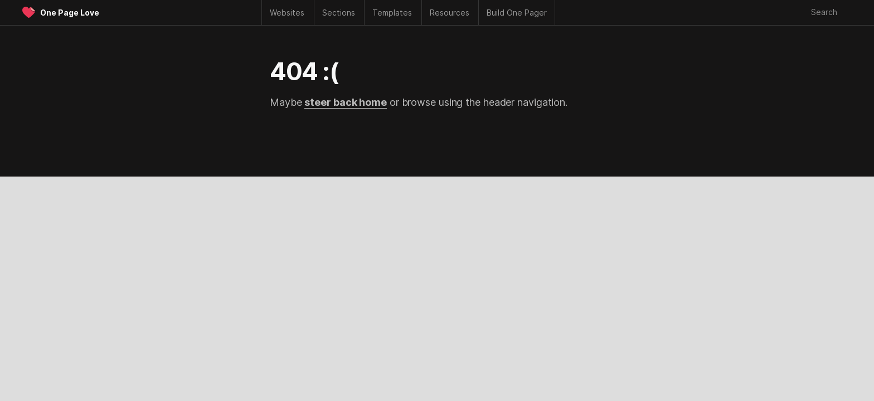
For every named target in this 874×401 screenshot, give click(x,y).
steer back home (345, 102)
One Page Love (69, 12)
